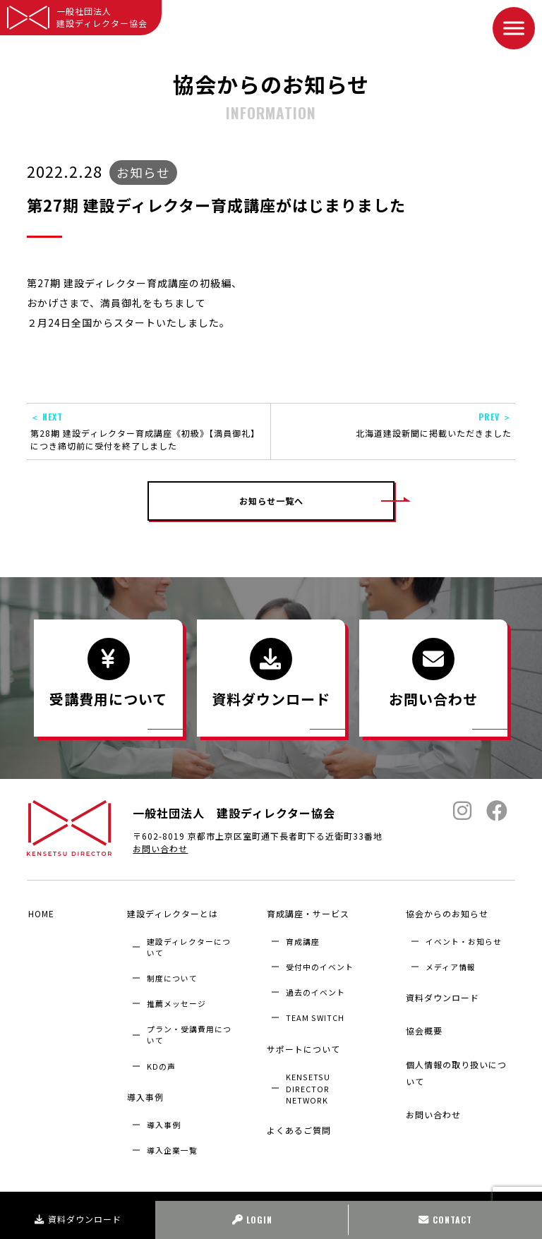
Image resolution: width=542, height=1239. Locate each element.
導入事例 (144, 1091)
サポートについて (301, 1042)
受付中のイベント (320, 963)
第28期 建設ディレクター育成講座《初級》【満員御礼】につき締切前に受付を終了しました (148, 431)
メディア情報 (451, 963)
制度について (172, 975)
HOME (40, 913)
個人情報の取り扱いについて (459, 1055)
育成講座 (303, 938)
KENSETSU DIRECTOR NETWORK (308, 1079)
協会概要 (422, 1019)
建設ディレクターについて (189, 944)
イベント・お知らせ (464, 938)
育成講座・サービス (306, 913)
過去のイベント (315, 989)
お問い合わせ (160, 853)
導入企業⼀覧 (172, 1141)
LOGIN (252, 1220)
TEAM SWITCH (315, 1014)
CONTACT (445, 1220)
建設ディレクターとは (171, 913)
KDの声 (161, 1063)
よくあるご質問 (297, 1119)
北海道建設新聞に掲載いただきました (393, 425)
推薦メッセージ (176, 1000)
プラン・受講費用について (189, 1031)
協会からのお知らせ (445, 913)
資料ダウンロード (78, 1219)
